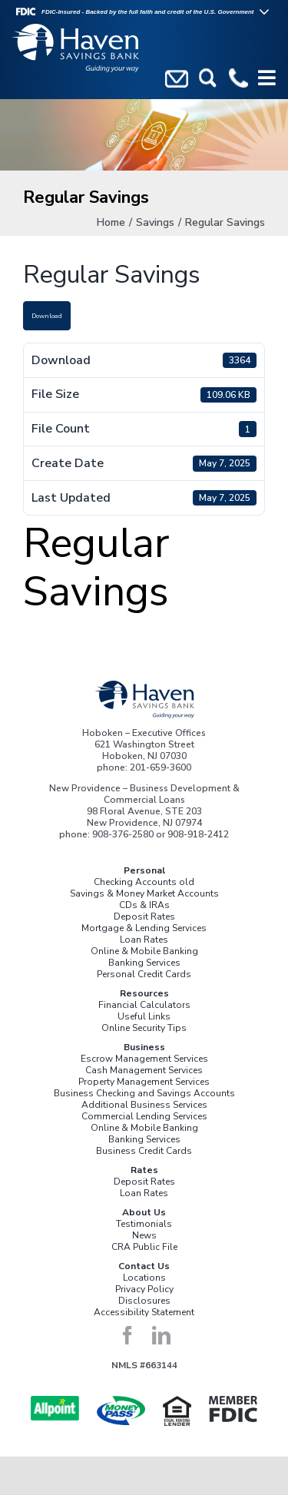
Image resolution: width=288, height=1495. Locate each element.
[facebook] (127, 1335)
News (144, 1235)
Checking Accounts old (144, 882)
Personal (144, 870)
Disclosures (144, 1300)
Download (46, 315)
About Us (144, 1212)
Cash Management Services (144, 1070)
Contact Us (144, 1266)
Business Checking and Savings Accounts (144, 1093)
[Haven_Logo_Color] (144, 685)
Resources (144, 993)
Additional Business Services (144, 1105)
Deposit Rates (144, 916)
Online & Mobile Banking (144, 951)
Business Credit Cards (144, 1151)
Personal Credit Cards (144, 974)
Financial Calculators (144, 1005)
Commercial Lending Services (144, 1116)
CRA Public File (144, 1247)
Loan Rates (144, 939)
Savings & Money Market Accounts (144, 893)
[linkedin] (161, 1335)
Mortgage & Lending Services (144, 928)
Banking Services (144, 962)
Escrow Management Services (144, 1058)
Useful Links (144, 1016)
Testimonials (144, 1224)
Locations (144, 1277)
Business (144, 1047)
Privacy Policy (144, 1289)
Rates (144, 1170)
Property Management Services (144, 1082)
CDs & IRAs (144, 905)
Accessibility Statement (144, 1312)
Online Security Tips (144, 1028)
